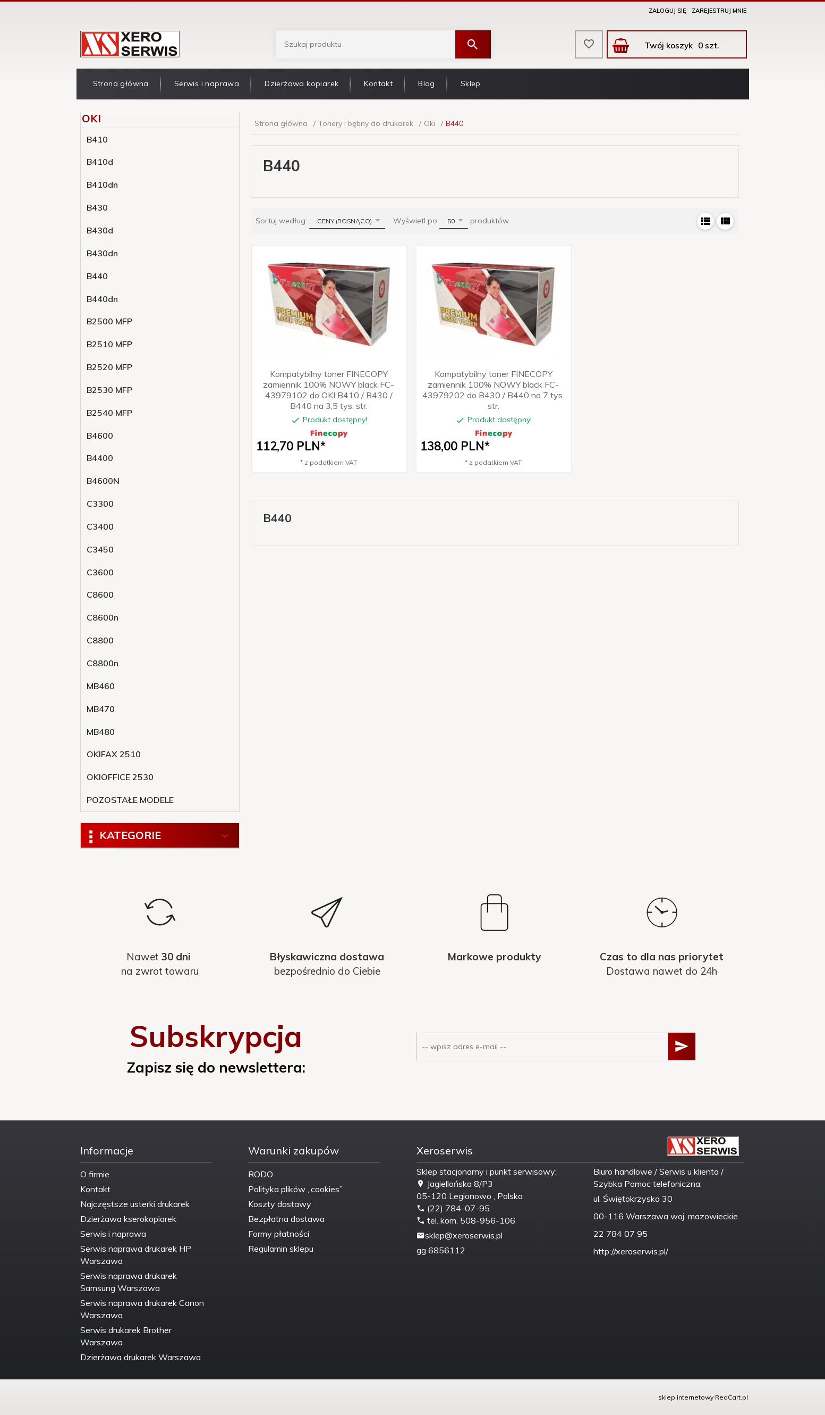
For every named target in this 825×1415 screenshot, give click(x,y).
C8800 (100, 640)
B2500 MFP (109, 321)
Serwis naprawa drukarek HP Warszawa (135, 1254)
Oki (91, 118)
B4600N (103, 480)
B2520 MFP (109, 367)
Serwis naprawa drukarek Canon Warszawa (142, 1308)
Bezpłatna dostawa (286, 1218)
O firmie (94, 1174)
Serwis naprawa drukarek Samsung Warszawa (128, 1281)
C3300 (100, 503)
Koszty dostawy (279, 1204)
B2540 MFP (109, 412)
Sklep (471, 83)
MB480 (101, 731)
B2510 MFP (109, 344)
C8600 (100, 594)
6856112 (446, 1250)
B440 (97, 276)
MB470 (101, 709)
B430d (100, 230)
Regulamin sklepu (280, 1248)
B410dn (102, 184)
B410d (100, 161)
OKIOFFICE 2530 (120, 777)
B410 (97, 139)
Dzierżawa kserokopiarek (128, 1218)
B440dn (102, 299)
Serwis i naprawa (206, 83)
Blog (426, 83)
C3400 (100, 526)
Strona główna (121, 83)
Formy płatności (278, 1233)
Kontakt (378, 83)
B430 (97, 207)
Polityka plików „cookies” (295, 1189)
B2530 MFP (109, 389)
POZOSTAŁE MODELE (130, 799)
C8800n (102, 663)
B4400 (100, 458)
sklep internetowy (685, 1397)
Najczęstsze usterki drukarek (135, 1204)
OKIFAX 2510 (114, 754)
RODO (260, 1174)
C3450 (100, 549)
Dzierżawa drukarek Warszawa (140, 1357)
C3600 (100, 572)
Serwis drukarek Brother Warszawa (126, 1336)
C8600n (102, 617)
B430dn (102, 253)
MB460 (101, 686)
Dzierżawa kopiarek (301, 83)
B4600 (100, 435)
